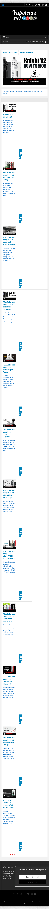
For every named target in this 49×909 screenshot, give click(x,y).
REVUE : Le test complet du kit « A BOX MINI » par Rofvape (9, 494)
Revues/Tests (13, 52)
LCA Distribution (8, 874)
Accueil (4, 52)
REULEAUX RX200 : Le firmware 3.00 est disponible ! (8, 804)
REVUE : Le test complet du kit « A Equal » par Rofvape (9, 741)
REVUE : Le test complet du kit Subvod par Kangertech (9, 617)
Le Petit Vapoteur (8, 871)
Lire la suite (20, 154)
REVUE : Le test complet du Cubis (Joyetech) (9, 433)
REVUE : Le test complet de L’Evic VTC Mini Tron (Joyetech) (9, 555)
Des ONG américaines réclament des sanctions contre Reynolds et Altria (20, 41)
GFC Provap (7, 878)
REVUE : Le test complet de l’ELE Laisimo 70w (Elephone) (9, 680)
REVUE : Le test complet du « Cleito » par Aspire (9, 368)
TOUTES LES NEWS (35, 42)
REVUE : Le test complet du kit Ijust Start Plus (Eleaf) (9, 176)
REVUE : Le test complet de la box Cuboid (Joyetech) (9, 305)
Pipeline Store (7, 876)
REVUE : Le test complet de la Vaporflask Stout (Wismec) (9, 241)
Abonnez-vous (32, 882)
